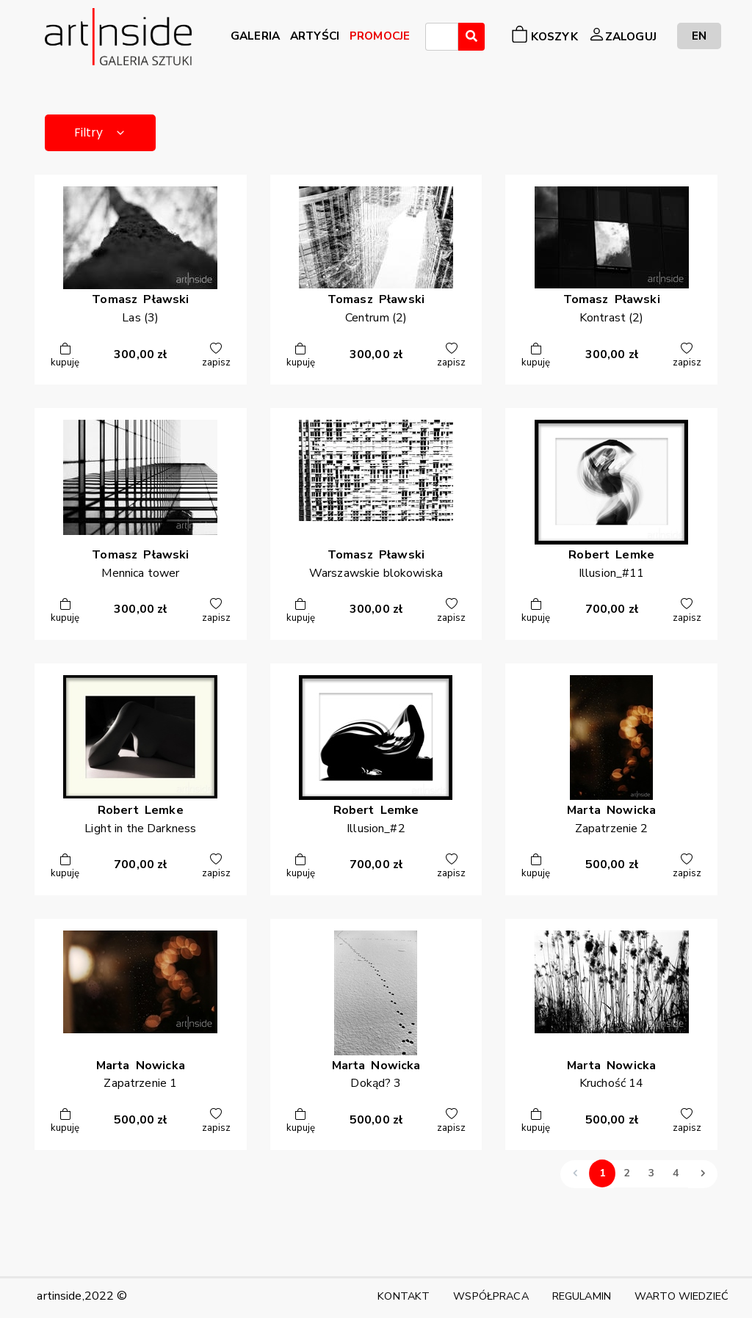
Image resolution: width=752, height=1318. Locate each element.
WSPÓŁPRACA (490, 1296)
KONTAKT (403, 1296)
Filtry (100, 132)
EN (699, 35)
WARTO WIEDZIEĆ (681, 1296)
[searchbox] (434, 39)
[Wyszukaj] (471, 37)
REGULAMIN (581, 1296)
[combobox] (441, 37)
